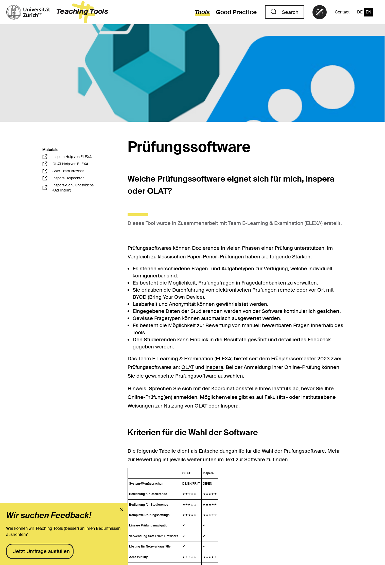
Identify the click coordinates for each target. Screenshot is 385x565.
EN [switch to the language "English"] (368, 12)
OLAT (187, 367)
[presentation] (121, 509)
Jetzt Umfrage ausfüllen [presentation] (41, 551)
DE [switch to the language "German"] (360, 12)
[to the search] (284, 12)
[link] (319, 12)
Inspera (214, 367)
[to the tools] (199, 12)
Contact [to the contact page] (342, 12)
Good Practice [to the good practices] (236, 12)
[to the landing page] (57, 12)
